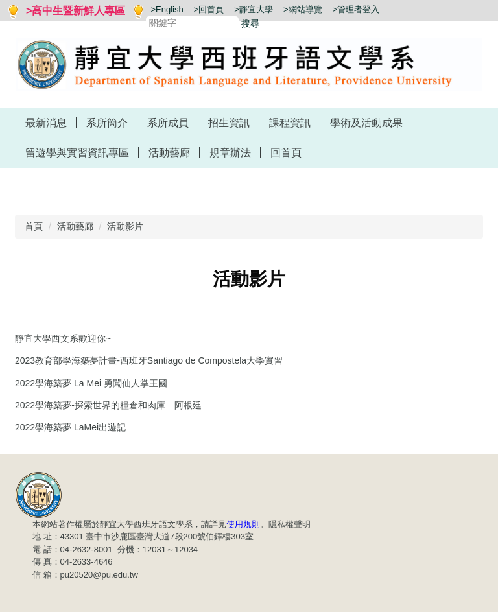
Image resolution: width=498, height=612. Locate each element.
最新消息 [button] (46, 122)
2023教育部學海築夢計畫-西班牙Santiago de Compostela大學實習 (149, 360)
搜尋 (250, 23)
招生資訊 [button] (229, 122)
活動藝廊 (75, 226)
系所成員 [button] (168, 122)
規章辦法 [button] (230, 152)
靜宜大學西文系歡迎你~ (63, 338)
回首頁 (286, 152)
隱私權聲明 (289, 524)
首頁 (34, 226)
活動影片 (125, 226)
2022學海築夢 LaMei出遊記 (70, 427)
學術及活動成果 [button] (366, 122)
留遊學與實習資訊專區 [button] (77, 152)
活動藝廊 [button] (169, 152)
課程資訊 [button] (290, 122)
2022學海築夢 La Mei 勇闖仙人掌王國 (91, 383)
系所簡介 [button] (107, 122)
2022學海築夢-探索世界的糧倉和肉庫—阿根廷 (108, 405)
